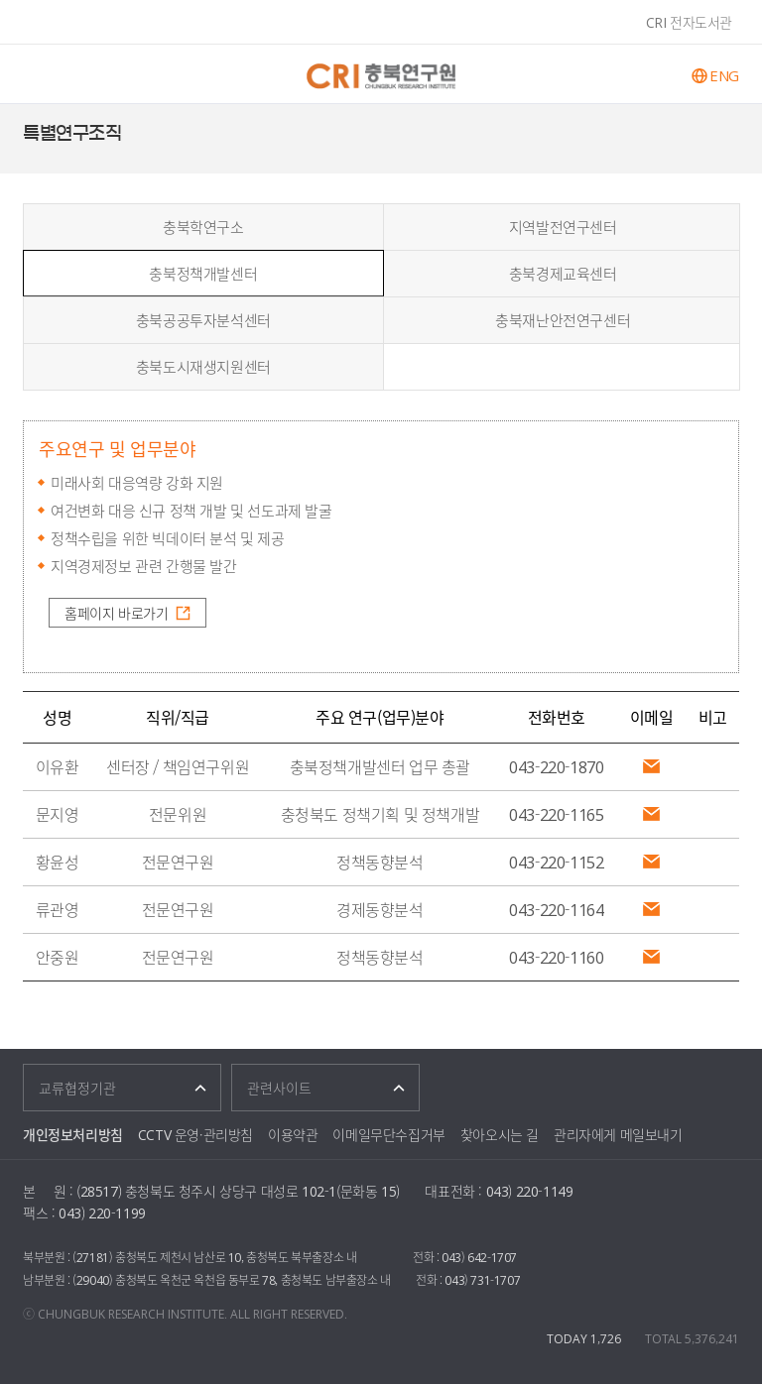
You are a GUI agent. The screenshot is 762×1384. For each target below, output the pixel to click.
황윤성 (57, 861)
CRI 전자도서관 (689, 22)
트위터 (737, 134)
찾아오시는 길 (499, 1134)
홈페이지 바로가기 (116, 613)
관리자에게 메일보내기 (618, 1134)
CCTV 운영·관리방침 (195, 1134)
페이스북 (712, 134)
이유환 (57, 766)
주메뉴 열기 (37, 74)
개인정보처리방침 (73, 1134)
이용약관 (293, 1134)
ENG (724, 75)
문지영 (57, 814)
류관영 (57, 909)
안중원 (57, 957)
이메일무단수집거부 (388, 1134)
